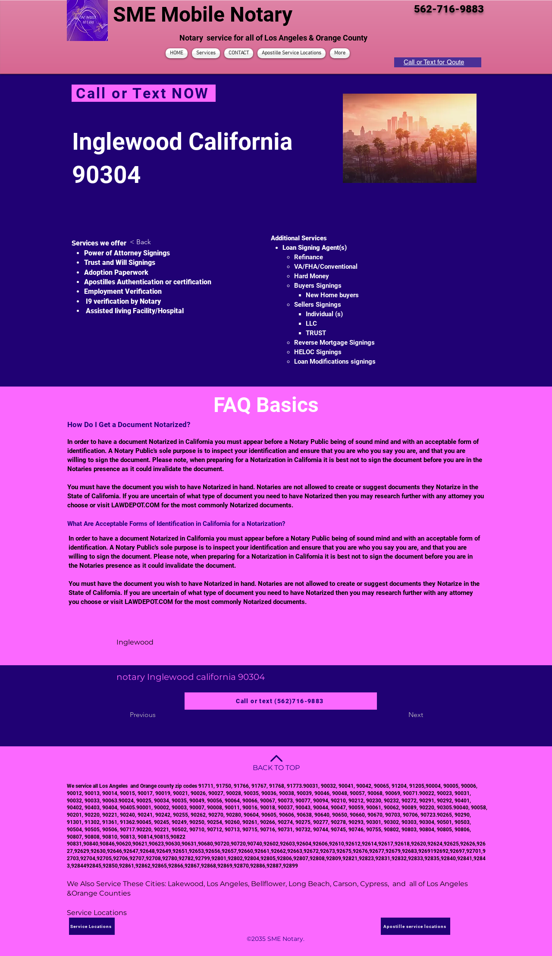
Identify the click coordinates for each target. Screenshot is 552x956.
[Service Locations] (92, 926)
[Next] (401, 714)
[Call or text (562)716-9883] (281, 701)
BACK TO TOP (276, 768)
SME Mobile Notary (202, 14)
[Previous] (158, 714)
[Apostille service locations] (415, 926)
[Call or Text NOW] (144, 93)
